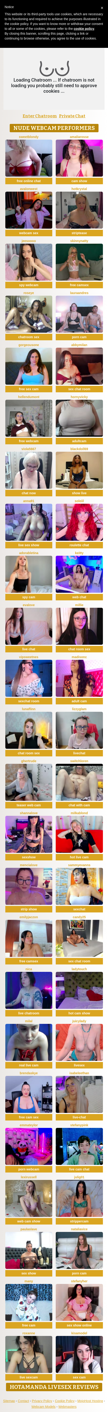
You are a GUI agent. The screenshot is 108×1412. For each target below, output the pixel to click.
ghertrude (28, 761)
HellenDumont (28, 397)
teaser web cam (29, 805)
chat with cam (79, 805)
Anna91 (28, 501)
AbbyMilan (79, 345)
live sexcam (29, 1377)
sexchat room (28, 701)
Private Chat (72, 116)
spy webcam (28, 285)
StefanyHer (79, 1281)
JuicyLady (79, 1021)
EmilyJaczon (29, 917)
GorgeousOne (29, 345)
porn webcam (28, 1169)
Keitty (79, 553)
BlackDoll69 (79, 449)
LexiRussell (29, 1177)
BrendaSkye (29, 1073)
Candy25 (79, 917)
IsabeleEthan (79, 1073)
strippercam (79, 1221)
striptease (79, 233)
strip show (29, 909)
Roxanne (28, 1333)
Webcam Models (43, 1407)
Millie (79, 605)
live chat (28, 649)
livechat (79, 753)
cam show (79, 181)
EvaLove (29, 605)
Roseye (29, 293)
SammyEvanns (79, 865)
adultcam (79, 441)
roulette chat (79, 545)
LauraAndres (79, 293)
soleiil (79, 501)
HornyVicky (79, 397)
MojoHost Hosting (90, 1401)
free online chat (29, 181)
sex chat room (79, 389)
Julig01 (79, 1177)
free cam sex (29, 1117)
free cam (28, 1325)
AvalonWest (28, 189)
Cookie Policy (64, 1401)
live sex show (28, 545)
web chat (79, 597)
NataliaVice (79, 1229)
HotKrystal (79, 189)
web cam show (28, 1221)
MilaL (28, 1021)
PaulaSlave (28, 1229)
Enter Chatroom (40, 116)
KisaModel (79, 1333)
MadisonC (79, 657)
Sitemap (9, 1401)
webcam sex (28, 233)
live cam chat (79, 1169)
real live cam (28, 1065)
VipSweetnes (28, 657)
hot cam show (79, 1013)
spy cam (28, 597)
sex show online (79, 1325)
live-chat (79, 1117)
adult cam (79, 701)
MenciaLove (28, 865)
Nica (28, 969)
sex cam (79, 1377)
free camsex (79, 285)
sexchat (79, 909)
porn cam (79, 337)
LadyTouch (79, 969)
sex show (29, 1273)
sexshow (29, 857)
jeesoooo (29, 241)
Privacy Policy (42, 1401)
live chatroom (28, 1013)
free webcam (29, 441)
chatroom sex (28, 337)
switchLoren (79, 761)
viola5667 (29, 449)
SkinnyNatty (79, 241)
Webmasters (68, 1407)
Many (29, 1281)
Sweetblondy (29, 137)
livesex (79, 1065)
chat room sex (79, 649)
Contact (23, 1401)
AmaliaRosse (79, 137)
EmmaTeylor (29, 1125)
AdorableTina (28, 553)
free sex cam (29, 389)
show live (79, 493)
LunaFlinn (28, 709)
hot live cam (79, 857)
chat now (29, 493)
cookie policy (84, 29)
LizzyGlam (79, 709)
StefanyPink (79, 1125)
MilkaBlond (79, 813)
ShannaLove (29, 813)
